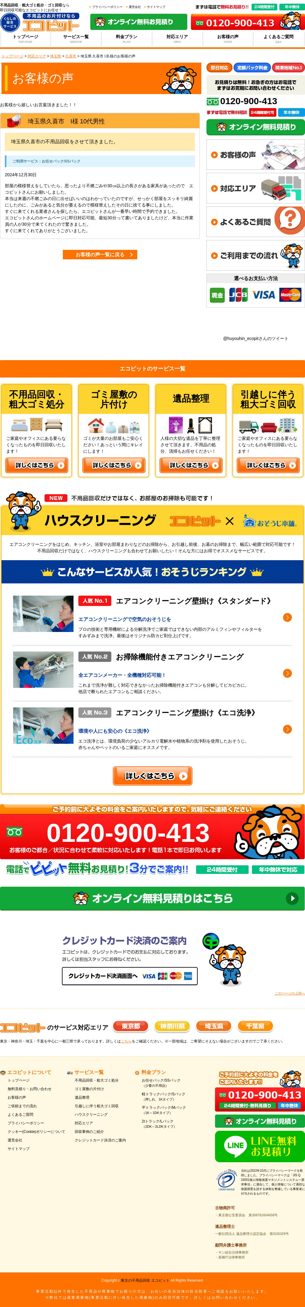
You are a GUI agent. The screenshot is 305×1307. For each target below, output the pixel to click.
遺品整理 (82, 1097)
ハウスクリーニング (91, 1114)
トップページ (25, 39)
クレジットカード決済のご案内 (100, 1140)
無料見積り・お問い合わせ (30, 1089)
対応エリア (177, 39)
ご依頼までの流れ (22, 1106)
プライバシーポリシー (107, 7)
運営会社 (135, 7)
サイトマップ (156, 7)
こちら (126, 1041)
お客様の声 (228, 39)
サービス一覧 (76, 39)
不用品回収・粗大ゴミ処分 (97, 1080)
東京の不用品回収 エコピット (145, 1280)
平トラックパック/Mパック (171, 1110)
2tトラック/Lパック (171, 1124)
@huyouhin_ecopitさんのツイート (255, 338)
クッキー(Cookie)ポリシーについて (36, 1132)
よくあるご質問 (278, 39)
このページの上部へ (290, 993)
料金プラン (126, 39)
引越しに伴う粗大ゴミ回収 (97, 1106)
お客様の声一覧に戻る (100, 254)
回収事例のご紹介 (89, 1132)
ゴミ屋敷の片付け (89, 1089)
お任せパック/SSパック (171, 1083)
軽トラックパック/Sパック (171, 1097)
